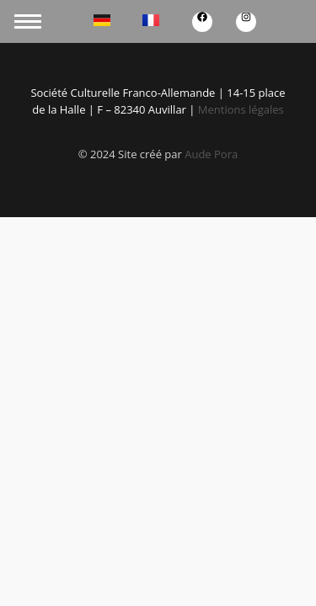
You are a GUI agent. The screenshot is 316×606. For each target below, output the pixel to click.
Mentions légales (241, 109)
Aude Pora (211, 154)
